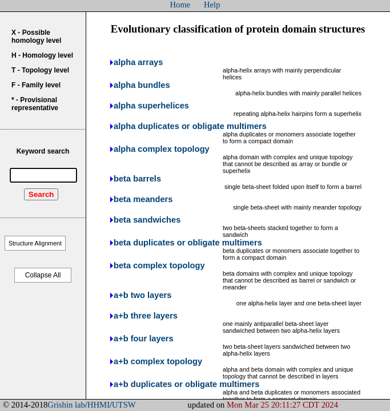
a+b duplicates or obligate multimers (186, 384)
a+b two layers (142, 295)
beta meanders (143, 199)
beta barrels (137, 178)
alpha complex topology (162, 149)
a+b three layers (146, 315)
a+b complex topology (158, 361)
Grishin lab (66, 404)
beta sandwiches (147, 219)
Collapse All (43, 275)
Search (41, 194)
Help (212, 4)
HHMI (98, 404)
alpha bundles (142, 85)
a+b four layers (144, 338)
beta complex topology (159, 265)
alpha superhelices (151, 105)
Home (180, 4)
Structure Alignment (35, 243)
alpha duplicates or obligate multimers (190, 126)
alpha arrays (138, 62)
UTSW (124, 404)
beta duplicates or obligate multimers (188, 242)
